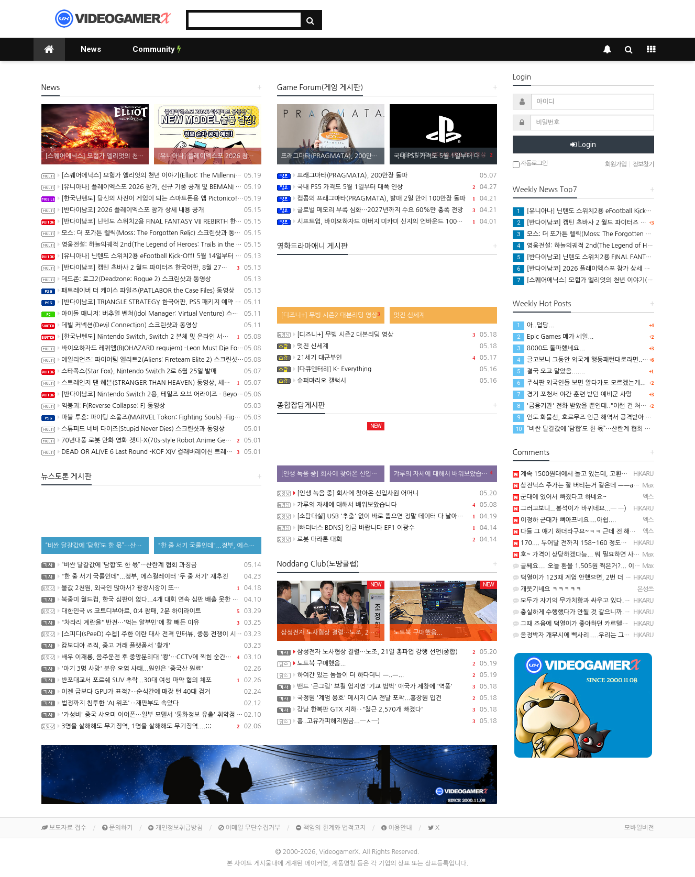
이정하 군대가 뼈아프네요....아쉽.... (564, 520)
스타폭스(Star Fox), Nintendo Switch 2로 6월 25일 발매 (151, 371)
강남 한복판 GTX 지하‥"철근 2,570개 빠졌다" (387, 709)
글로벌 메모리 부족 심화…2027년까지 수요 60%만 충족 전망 (387, 210)
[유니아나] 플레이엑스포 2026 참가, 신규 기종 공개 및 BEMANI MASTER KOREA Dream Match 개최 (151, 187)
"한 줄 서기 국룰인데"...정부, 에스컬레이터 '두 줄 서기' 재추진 (151, 576)
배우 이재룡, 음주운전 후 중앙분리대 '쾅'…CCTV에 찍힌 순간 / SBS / (151, 657)
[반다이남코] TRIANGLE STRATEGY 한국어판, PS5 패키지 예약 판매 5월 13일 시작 (151, 302)
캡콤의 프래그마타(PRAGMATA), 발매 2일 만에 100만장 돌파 (387, 198)
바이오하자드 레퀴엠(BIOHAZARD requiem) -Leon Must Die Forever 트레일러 (151, 348)
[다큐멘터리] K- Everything (387, 369)
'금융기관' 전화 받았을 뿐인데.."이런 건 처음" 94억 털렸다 (598, 406)
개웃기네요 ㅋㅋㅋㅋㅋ (547, 589)
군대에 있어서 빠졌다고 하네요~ (560, 497)
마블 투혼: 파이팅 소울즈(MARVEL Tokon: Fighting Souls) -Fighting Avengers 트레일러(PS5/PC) (151, 417)
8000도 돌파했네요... (549, 348)
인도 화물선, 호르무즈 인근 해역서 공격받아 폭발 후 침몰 (596, 417)
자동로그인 (530, 164)
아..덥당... (533, 325)
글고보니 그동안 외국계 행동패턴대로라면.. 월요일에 (590, 360)
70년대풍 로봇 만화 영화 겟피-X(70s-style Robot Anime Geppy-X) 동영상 (151, 440)
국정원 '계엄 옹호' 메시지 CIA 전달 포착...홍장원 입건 (387, 698)
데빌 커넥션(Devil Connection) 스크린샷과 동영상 (151, 325)
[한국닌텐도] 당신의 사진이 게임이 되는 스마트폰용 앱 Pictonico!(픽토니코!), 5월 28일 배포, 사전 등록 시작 (151, 198)
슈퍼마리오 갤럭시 (387, 380)
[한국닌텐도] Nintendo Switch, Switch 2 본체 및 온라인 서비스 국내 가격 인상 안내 (151, 336)
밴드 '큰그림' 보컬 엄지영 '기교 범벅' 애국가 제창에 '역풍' (387, 686)
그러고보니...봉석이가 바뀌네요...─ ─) (569, 508)
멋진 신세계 (387, 346)
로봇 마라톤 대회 (387, 539)
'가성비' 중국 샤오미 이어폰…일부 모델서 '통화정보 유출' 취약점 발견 (151, 714)
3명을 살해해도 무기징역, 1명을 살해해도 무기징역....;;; (151, 726)
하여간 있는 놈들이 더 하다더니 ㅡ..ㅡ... (387, 675)
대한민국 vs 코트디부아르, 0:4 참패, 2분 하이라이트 (151, 611)
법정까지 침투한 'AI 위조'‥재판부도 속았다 (151, 703)
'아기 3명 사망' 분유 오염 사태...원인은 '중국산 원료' (151, 668)
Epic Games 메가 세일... (553, 337)
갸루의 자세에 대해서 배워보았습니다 (387, 504)
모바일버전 (639, 828)
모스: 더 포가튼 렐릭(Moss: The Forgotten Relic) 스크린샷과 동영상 (151, 233)
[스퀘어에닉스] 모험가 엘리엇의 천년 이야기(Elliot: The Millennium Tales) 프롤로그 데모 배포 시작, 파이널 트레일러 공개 (151, 175)
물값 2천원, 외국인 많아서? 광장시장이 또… (151, 588)
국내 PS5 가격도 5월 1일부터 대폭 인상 (387, 187)
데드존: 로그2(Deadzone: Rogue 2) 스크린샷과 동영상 (151, 279)
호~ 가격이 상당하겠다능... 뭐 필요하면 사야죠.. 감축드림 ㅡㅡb (602, 554)
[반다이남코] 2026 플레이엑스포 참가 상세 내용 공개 (151, 210)
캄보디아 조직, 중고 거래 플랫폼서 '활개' (151, 645)
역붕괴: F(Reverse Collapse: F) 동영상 (151, 406)
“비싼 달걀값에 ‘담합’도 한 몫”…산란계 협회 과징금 (151, 565)
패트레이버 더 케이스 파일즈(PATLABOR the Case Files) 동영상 (151, 290)
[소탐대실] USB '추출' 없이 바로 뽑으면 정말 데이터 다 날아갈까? (387, 516)
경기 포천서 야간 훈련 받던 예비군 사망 (572, 394)
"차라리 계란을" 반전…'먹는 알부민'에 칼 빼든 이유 (151, 622)
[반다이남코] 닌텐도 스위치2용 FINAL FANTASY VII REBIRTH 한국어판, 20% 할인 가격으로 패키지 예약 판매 (151, 221)
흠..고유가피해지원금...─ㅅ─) (387, 721)
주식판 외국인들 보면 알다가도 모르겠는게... (579, 383)
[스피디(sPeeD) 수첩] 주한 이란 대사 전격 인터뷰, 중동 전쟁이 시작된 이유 (151, 634)
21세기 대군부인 (387, 357)
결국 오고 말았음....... (549, 371)
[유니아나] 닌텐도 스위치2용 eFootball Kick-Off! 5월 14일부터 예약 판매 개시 (151, 256)
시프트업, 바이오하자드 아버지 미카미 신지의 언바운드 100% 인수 (387, 221)
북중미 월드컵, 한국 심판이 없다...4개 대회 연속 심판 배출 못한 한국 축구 (151, 599)
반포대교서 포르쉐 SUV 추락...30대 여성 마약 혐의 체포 (151, 680)
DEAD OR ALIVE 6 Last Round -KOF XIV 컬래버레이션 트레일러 (151, 452)
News (91, 49)
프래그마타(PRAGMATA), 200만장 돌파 (387, 175)
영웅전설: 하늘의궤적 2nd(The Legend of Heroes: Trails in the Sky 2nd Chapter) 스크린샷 (151, 244)
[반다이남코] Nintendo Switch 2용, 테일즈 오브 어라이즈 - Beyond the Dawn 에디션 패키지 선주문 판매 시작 (151, 394)
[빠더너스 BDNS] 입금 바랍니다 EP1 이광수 (387, 528)
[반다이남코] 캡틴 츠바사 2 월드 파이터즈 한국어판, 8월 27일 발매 (151, 267)
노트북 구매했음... (387, 663)
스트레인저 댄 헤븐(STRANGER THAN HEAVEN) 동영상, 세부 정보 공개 (151, 382)
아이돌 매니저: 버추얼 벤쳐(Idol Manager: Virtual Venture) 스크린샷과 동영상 (151, 313)
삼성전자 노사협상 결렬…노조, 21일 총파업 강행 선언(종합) (387, 652)
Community (157, 49)
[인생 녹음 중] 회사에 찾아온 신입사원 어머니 (387, 493)
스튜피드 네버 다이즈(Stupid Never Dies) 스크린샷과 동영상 (151, 429)
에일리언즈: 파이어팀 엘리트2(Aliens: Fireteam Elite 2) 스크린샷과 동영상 (151, 359)
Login (583, 144)
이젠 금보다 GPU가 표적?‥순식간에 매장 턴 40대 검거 (151, 691)
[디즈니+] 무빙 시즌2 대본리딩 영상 (387, 334)
